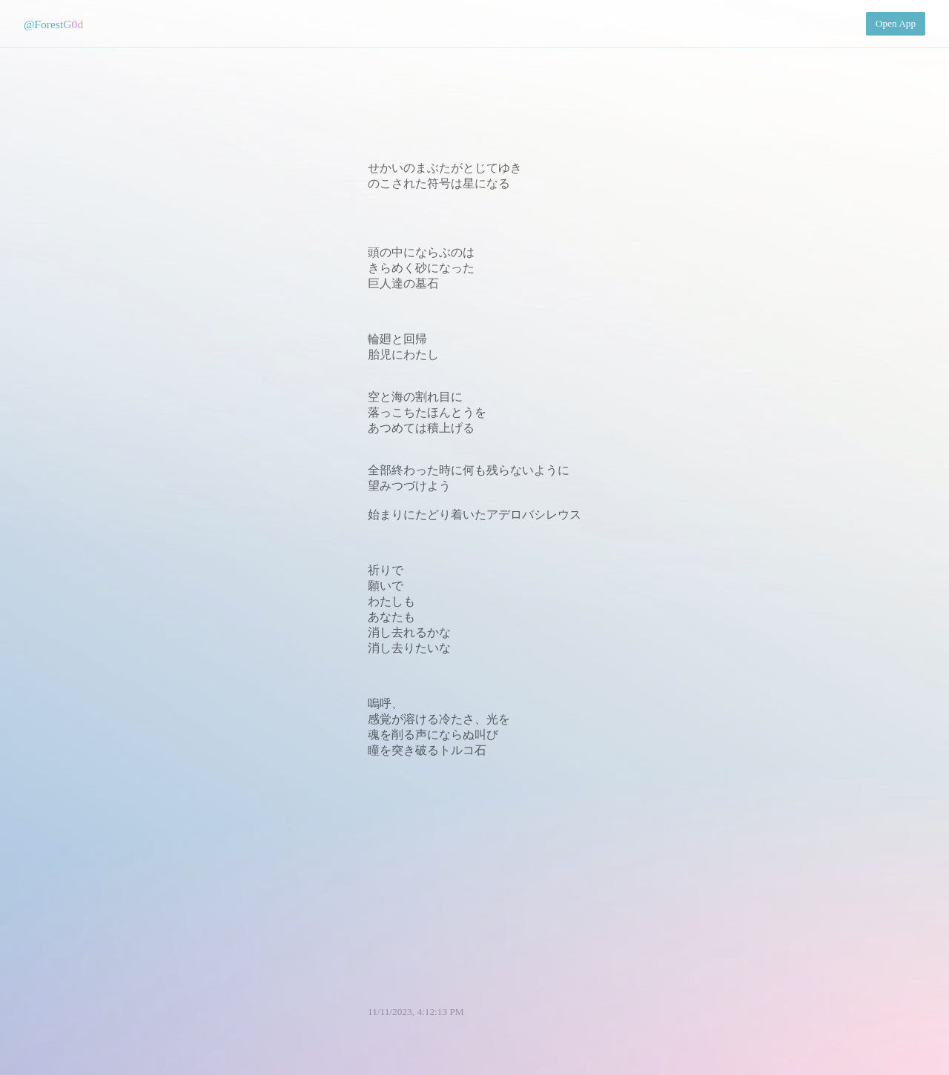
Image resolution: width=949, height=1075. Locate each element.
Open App (896, 23)
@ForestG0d (53, 24)
